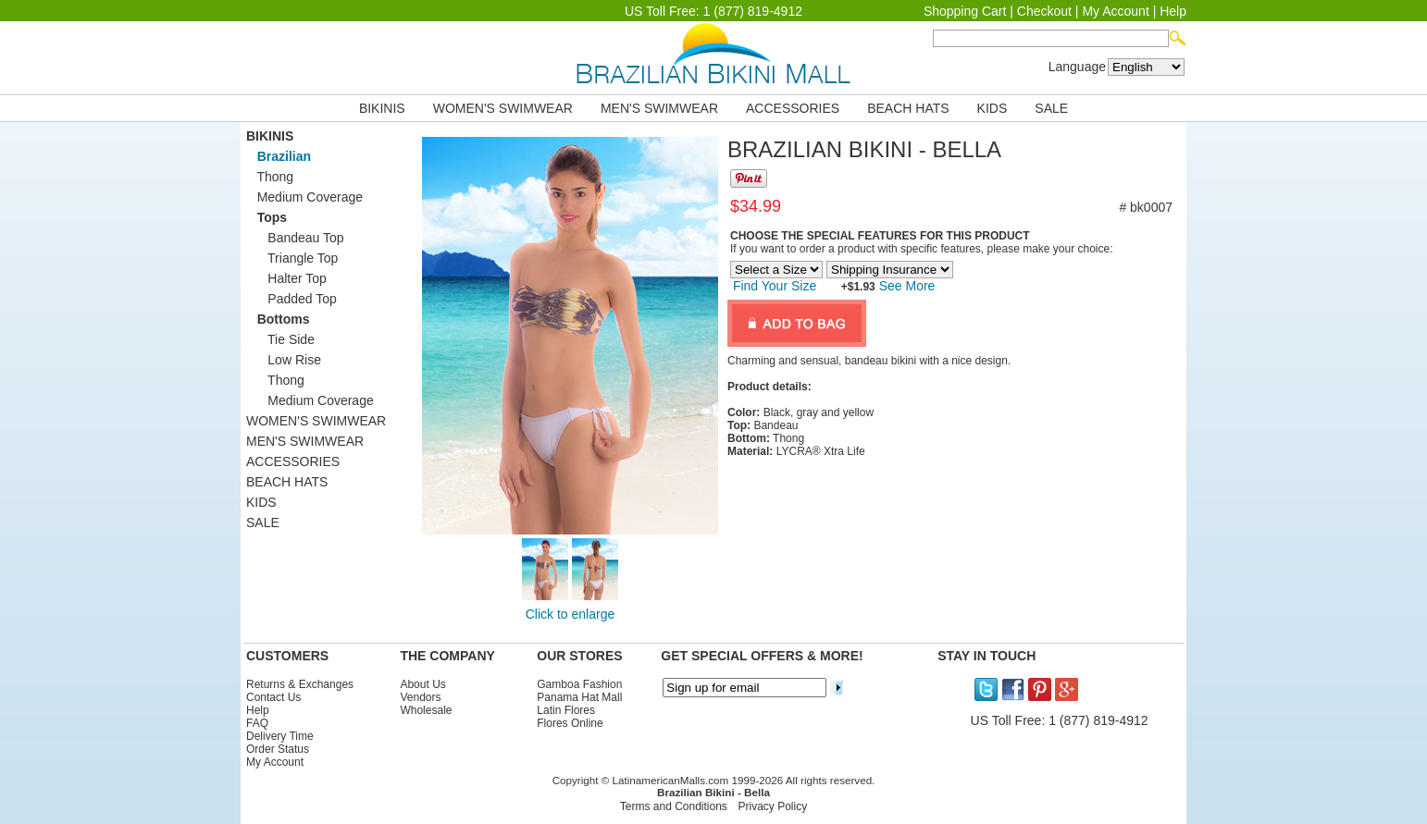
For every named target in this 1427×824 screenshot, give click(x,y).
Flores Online (569, 723)
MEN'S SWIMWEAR (659, 108)
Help (1173, 11)
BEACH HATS (908, 108)
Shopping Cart (965, 11)
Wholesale (426, 710)
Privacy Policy (773, 806)
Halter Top (286, 278)
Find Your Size (774, 285)
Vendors (420, 697)
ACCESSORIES (792, 108)
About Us (422, 684)
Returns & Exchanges (300, 684)
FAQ (257, 723)
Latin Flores (566, 710)
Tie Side (280, 339)
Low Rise (283, 359)
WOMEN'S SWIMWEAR (503, 108)
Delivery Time (280, 736)
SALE (1051, 108)
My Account (1115, 11)
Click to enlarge (570, 614)
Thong (269, 176)
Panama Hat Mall (579, 697)
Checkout (1044, 11)
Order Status (277, 749)
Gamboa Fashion (579, 684)
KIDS (992, 108)
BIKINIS (382, 108)
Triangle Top (292, 258)
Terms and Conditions (673, 806)
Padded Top (291, 298)
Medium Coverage (304, 197)
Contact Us (273, 697)
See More (905, 285)
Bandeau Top (295, 237)
